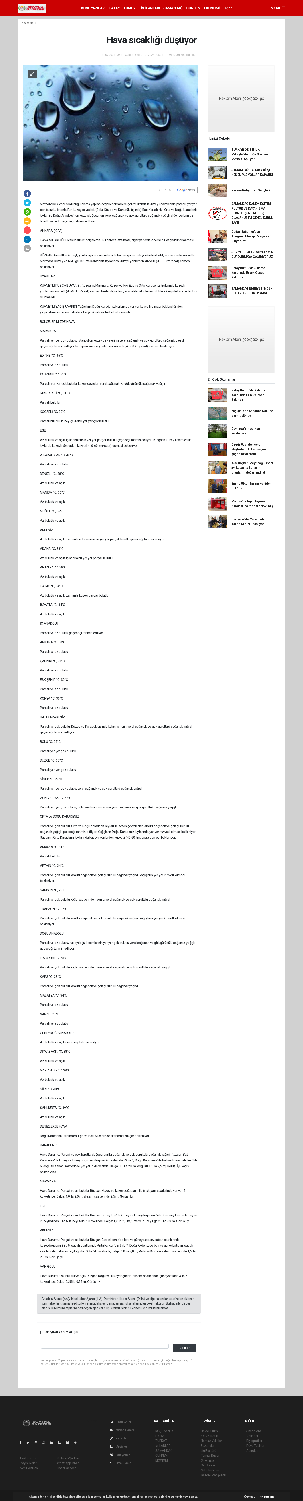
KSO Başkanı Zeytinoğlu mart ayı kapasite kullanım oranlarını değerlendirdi (252, 467)
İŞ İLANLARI (150, 8)
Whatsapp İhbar (68, 1463)
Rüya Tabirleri (255, 1445)
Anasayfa (28, 23)
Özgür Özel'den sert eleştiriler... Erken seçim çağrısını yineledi (248, 449)
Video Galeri (122, 1430)
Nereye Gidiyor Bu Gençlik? (250, 190)
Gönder (185, 1347)
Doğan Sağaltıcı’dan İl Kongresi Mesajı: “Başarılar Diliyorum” (251, 236)
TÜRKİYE (130, 8)
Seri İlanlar (208, 1465)
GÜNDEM (193, 8)
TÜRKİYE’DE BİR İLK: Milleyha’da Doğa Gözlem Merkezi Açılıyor (249, 154)
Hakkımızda (28, 1458)
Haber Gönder (66, 1468)
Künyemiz (120, 1455)
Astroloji (252, 1450)
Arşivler (118, 1446)
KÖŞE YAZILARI (93, 8)
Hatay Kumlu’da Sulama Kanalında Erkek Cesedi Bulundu (248, 272)
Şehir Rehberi (210, 1470)
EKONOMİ (212, 8)
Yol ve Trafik (209, 1436)
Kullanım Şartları (68, 1458)
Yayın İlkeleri (28, 1463)
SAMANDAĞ (173, 8)
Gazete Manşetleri (213, 1475)
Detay (249, 1496)
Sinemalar (208, 1460)
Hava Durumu (210, 1431)
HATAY (114, 8)
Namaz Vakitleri (211, 1441)
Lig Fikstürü (208, 1450)
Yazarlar (119, 1438)
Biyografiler (254, 1441)
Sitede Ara (253, 1431)
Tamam (267, 1496)
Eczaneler (207, 1445)
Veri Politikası (29, 1468)
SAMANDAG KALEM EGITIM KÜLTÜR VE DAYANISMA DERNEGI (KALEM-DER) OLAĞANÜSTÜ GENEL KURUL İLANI (252, 213)
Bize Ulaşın (120, 1463)
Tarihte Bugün (210, 1455)
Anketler (252, 1436)
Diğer (228, 8)
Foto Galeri (121, 1422)
